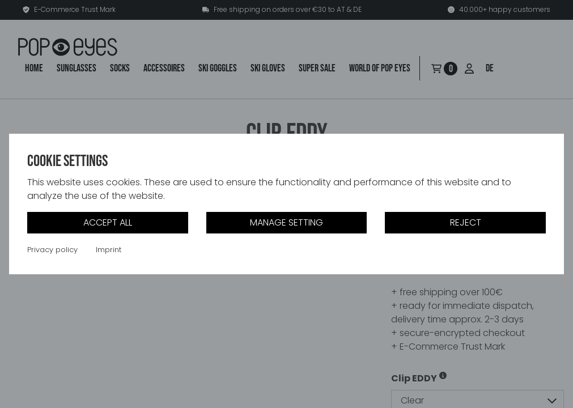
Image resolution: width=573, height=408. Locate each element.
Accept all (107, 222)
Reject (465, 222)
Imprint (108, 249)
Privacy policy (52, 249)
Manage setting (286, 222)
